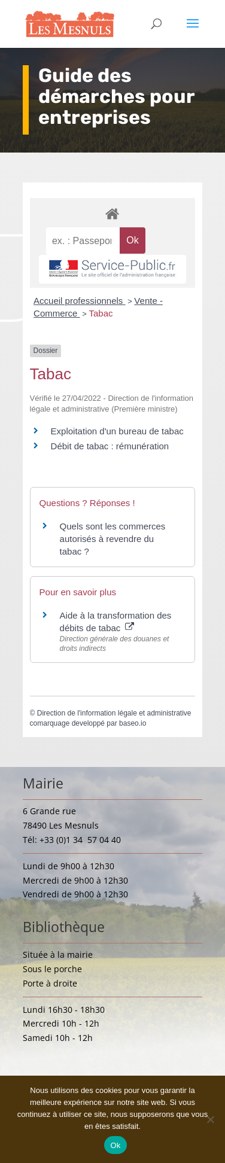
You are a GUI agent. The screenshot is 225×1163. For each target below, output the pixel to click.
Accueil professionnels (79, 301)
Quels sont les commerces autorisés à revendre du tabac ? (113, 538)
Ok (115, 1145)
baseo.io (132, 723)
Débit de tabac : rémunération (110, 446)
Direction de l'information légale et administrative (114, 713)
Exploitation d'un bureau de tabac (117, 431)
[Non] (210, 1119)
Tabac (101, 313)
